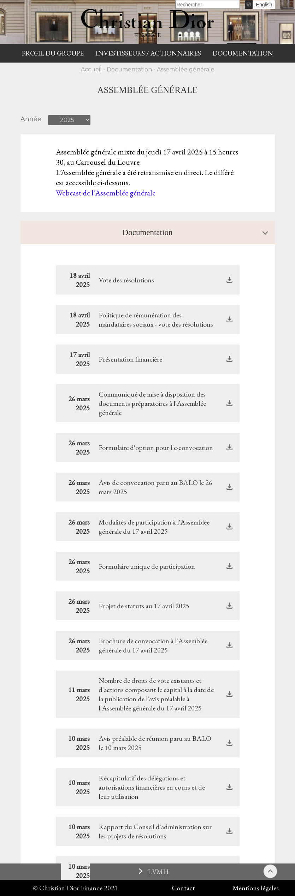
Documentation (243, 53)
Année (30, 119)
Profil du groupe (53, 53)
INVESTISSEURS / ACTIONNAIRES (148, 53)
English (264, 4)
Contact (183, 887)
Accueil (91, 69)
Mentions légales (255, 887)
